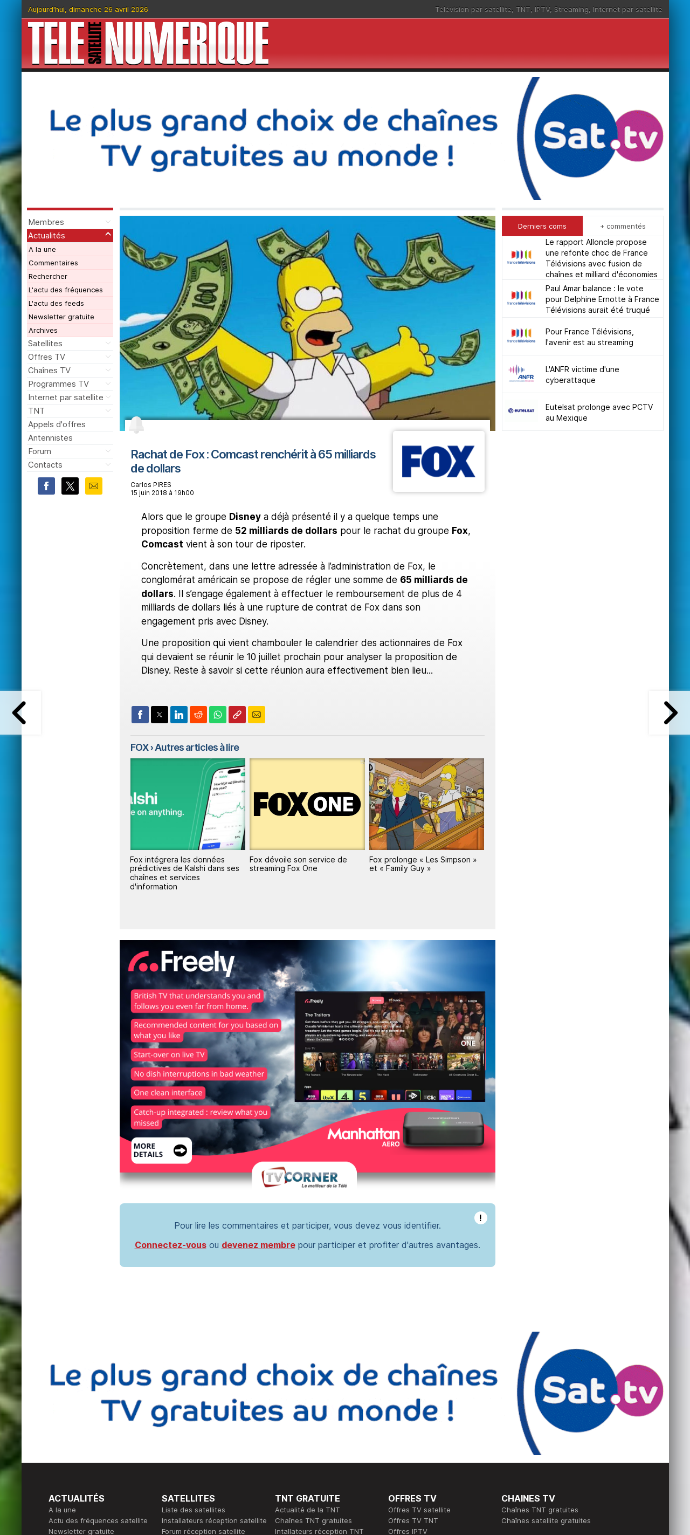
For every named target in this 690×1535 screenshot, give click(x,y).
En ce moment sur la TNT (91, 1419)
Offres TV (46, 357)
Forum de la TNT (302, 1376)
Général (288, 1441)
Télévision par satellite (473, 9)
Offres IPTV (407, 1365)
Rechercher (48, 276)
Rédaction (292, 1419)
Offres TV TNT (413, 1355)
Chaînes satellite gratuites (546, 1355)
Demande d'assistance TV (319, 1452)
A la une (42, 249)
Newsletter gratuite (61, 316)
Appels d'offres (57, 424)
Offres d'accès (186, 1441)
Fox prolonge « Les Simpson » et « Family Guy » (423, 864)
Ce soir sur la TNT (79, 1430)
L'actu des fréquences (66, 289)
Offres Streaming (417, 1376)
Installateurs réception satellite (214, 1355)
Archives (43, 330)
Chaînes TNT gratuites (313, 1355)
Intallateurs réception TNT (319, 1365)
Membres (46, 222)
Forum (39, 451)
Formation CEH (413, 1419)
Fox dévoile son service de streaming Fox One (298, 864)
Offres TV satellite (419, 1344)
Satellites (45, 343)
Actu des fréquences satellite (98, 1355)
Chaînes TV (49, 370)
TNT (523, 9)
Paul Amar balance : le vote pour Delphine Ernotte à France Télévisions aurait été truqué (602, 299)
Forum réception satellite (203, 1365)
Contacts (45, 465)
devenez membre (258, 1079)
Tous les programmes (85, 1441)
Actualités (46, 235)
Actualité (176, 1430)
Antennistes (50, 438)
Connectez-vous (170, 1079)
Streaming (571, 9)
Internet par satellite (628, 9)
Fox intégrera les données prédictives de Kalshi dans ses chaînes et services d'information (184, 873)
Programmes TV (58, 384)
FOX (139, 747)
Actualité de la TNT (307, 1344)
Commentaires (53, 262)
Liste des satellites (193, 1344)
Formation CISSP (416, 1430)
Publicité (289, 1430)
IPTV (542, 9)
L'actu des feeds (56, 303)
